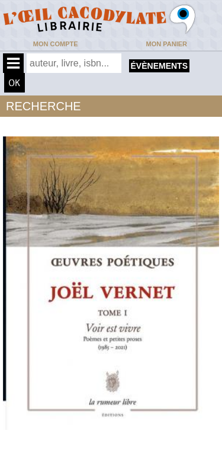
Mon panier (166, 43)
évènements (159, 66)
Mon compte (55, 43)
